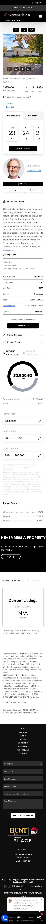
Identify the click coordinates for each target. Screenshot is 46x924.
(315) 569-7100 (13, 20)
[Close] (42, 899)
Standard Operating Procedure (19, 893)
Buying (23, 736)
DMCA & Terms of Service (25, 921)
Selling (23, 739)
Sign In (36, 2)
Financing (23, 743)
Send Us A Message (23, 816)
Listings (23, 732)
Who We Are (23, 750)
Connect (23, 754)
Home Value (23, 746)
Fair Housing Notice (23, 8)
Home (23, 729)
